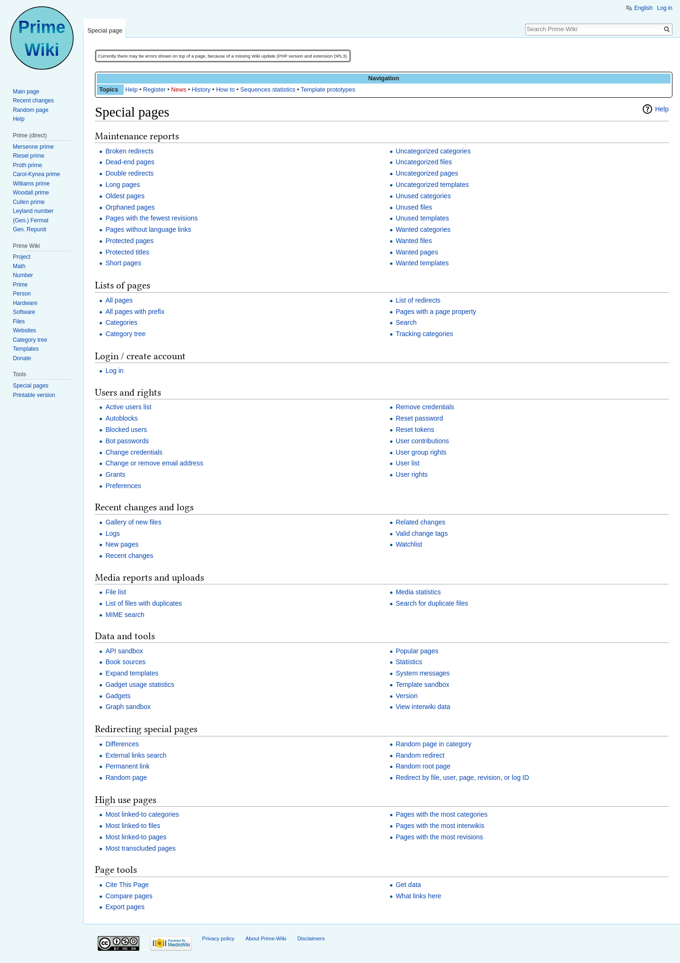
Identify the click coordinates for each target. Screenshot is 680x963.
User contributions (422, 441)
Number (23, 275)
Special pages (30, 385)
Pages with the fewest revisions (151, 218)
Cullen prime (28, 202)
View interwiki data (423, 706)
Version (407, 696)
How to (225, 89)
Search (406, 322)
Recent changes (129, 555)
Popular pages (417, 651)
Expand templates (131, 673)
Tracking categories (424, 334)
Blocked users (126, 429)
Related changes (420, 522)
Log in (114, 370)
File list (115, 592)
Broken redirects (129, 151)
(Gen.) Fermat (30, 220)
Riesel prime (28, 155)
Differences (122, 744)
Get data (408, 884)
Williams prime (31, 183)
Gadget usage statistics (139, 684)
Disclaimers (311, 938)
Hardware (25, 303)
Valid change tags (422, 533)
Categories (121, 322)
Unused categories (423, 196)
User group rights (421, 452)
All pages (119, 300)
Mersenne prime (33, 147)
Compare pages (129, 896)
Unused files (414, 207)
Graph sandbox (128, 706)
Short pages (123, 263)
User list (408, 463)
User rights (412, 474)
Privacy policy (218, 938)
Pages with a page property (436, 311)
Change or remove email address (154, 463)
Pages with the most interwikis (440, 825)
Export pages (124, 907)
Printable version (34, 395)
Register (154, 89)
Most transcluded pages (140, 848)
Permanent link (127, 766)
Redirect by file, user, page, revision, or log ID (462, 777)
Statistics (409, 662)
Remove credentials (425, 407)
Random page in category (433, 744)
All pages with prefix (134, 311)
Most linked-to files (132, 825)
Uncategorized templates (432, 184)
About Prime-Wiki (266, 938)
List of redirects (418, 300)
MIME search (124, 614)
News (178, 89)
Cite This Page (127, 884)
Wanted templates (422, 263)
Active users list (128, 407)
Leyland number (33, 211)
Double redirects (129, 173)
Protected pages (129, 241)
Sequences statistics (268, 89)
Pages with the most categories (442, 814)
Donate (22, 358)
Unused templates (422, 218)
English (643, 8)
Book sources (125, 662)
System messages (423, 673)
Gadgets (117, 696)
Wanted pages (417, 252)
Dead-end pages (129, 162)
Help (131, 89)
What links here (418, 896)
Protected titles (127, 252)
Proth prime (27, 165)
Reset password (419, 418)
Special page (104, 30)
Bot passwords (127, 441)
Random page (126, 777)
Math (19, 266)
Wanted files (414, 241)
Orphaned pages (129, 207)
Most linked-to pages (135, 837)
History (201, 89)
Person (22, 293)
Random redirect (420, 755)
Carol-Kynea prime (36, 174)
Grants (115, 474)
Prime (20, 284)
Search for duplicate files (432, 603)
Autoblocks (121, 418)
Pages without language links (148, 229)
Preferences (123, 486)
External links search (135, 755)
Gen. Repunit (29, 229)
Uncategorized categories (433, 151)
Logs (112, 533)
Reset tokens (415, 429)
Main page (26, 91)
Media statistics (418, 592)
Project (21, 256)
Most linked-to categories (142, 814)
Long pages (122, 184)
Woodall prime (31, 192)
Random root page (423, 766)
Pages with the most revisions (439, 837)
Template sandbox (423, 684)
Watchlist (409, 544)
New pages (121, 544)
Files (19, 321)
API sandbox (124, 651)
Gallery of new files (133, 522)
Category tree (125, 334)
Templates (26, 349)
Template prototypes (328, 89)
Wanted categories (423, 229)
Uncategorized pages (427, 173)
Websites (24, 330)
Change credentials (133, 452)
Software (24, 312)
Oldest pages (124, 196)
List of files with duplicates (143, 603)
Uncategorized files (424, 162)
